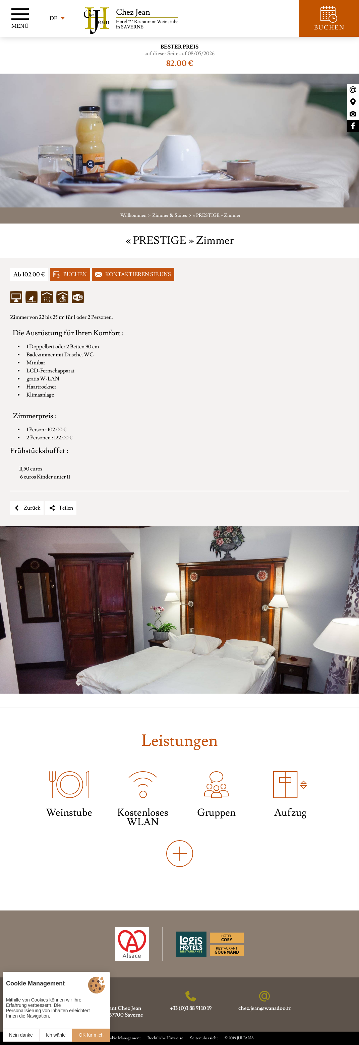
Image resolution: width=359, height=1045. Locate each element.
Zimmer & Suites (169, 215)
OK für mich (91, 1035)
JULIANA (245, 1038)
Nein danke (21, 1035)
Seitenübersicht (204, 1038)
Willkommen (133, 215)
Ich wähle (56, 1035)
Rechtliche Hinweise (165, 1038)
